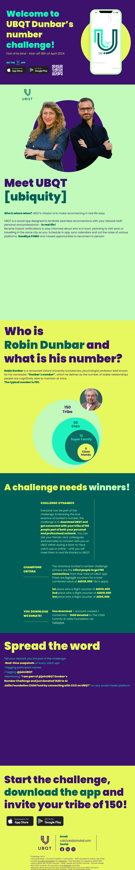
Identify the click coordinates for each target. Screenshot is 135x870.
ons (66, 574)
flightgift (70, 578)
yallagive (63, 861)
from (72, 574)
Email (64, 836)
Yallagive (58, 622)
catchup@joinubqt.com (75, 840)
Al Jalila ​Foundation (46, 861)
